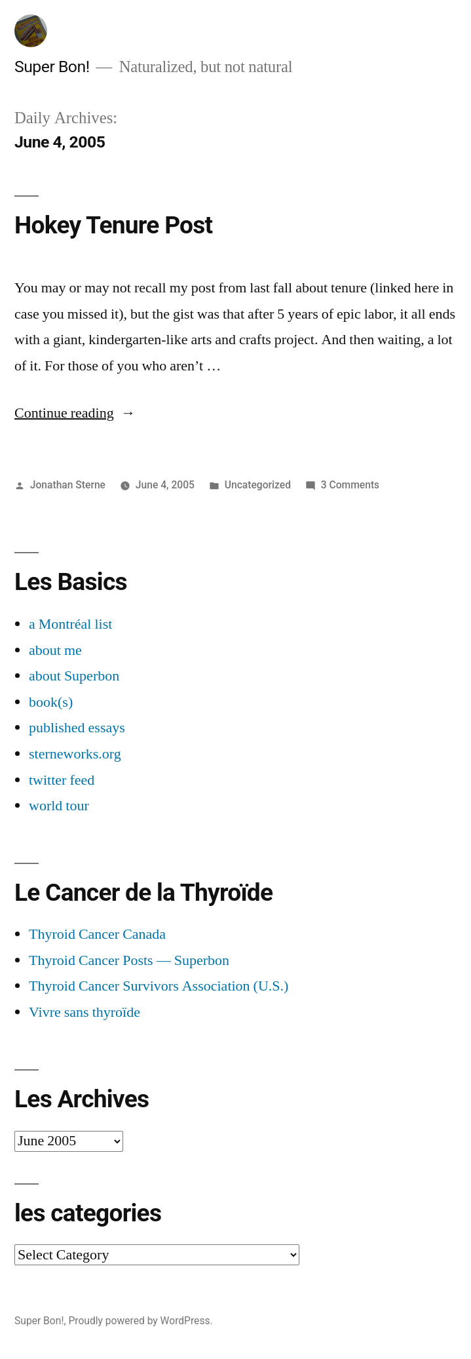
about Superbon (74, 676)
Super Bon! (52, 66)
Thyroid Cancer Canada (97, 934)
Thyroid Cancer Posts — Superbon (129, 960)
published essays (77, 728)
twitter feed (61, 780)
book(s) (51, 702)
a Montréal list (70, 624)
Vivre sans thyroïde (84, 1012)
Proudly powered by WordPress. (140, 1320)
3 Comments (350, 485)
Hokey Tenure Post (113, 225)
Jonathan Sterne (67, 485)
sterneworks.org (75, 754)
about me (55, 650)
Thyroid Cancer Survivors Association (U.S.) (158, 986)
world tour (59, 806)
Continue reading (75, 413)
